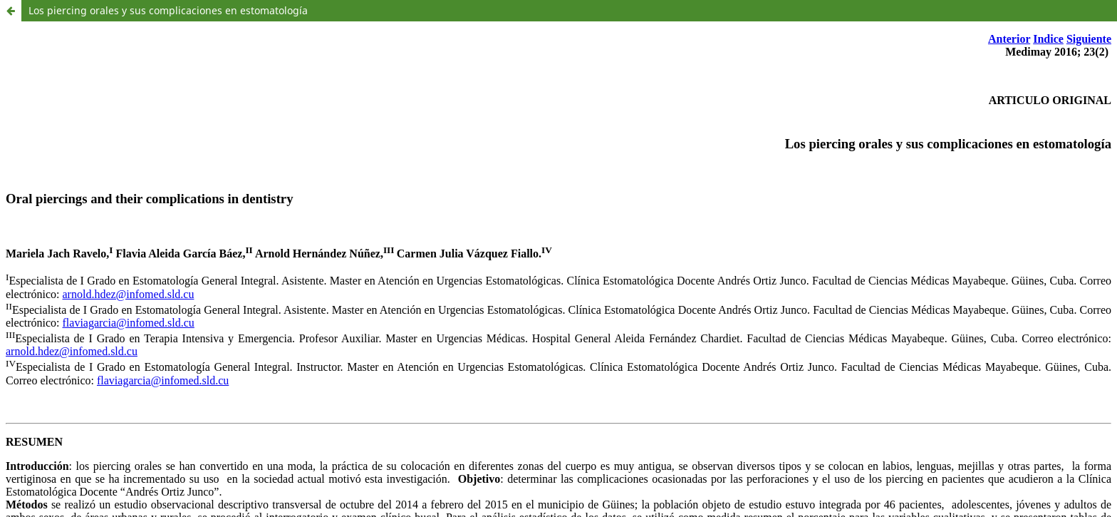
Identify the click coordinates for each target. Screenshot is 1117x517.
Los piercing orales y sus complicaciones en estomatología (168, 10)
